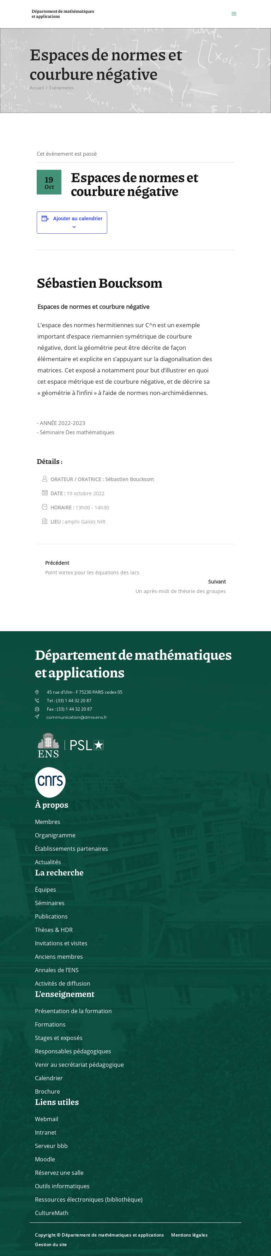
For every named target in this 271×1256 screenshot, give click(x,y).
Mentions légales (189, 1235)
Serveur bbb (51, 1146)
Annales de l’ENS (57, 970)
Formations (50, 1024)
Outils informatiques (62, 1186)
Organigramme (55, 835)
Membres (47, 822)
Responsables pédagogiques (73, 1051)
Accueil (37, 88)
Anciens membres (59, 957)
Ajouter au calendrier (77, 218)
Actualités (48, 862)
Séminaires (50, 903)
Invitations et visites (61, 943)
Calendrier (49, 1078)
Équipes (45, 889)
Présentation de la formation (73, 1011)
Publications (51, 916)
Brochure (47, 1091)
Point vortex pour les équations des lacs (92, 572)
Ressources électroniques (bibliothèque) (89, 1199)
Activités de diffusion (62, 983)
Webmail (46, 1119)
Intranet (45, 1132)
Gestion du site (51, 1245)
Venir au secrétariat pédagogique (79, 1065)
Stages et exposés (59, 1038)
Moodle (45, 1159)
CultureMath (51, 1213)
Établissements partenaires (71, 849)
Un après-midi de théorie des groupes (181, 591)
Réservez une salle (59, 1173)
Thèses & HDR (54, 930)
